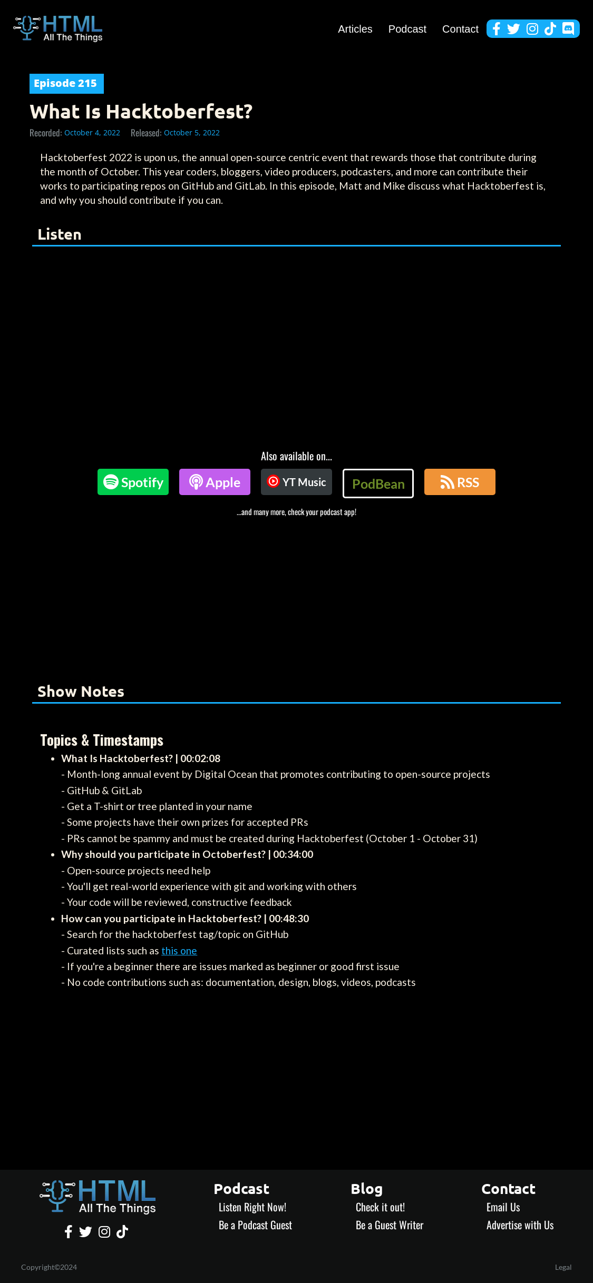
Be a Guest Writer (389, 1224)
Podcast (407, 29)
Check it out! (380, 1207)
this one (179, 950)
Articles (355, 29)
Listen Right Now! (252, 1207)
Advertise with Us (520, 1224)
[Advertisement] (296, 595)
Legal (563, 1266)
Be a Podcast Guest (255, 1224)
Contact (460, 29)
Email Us (503, 1207)
